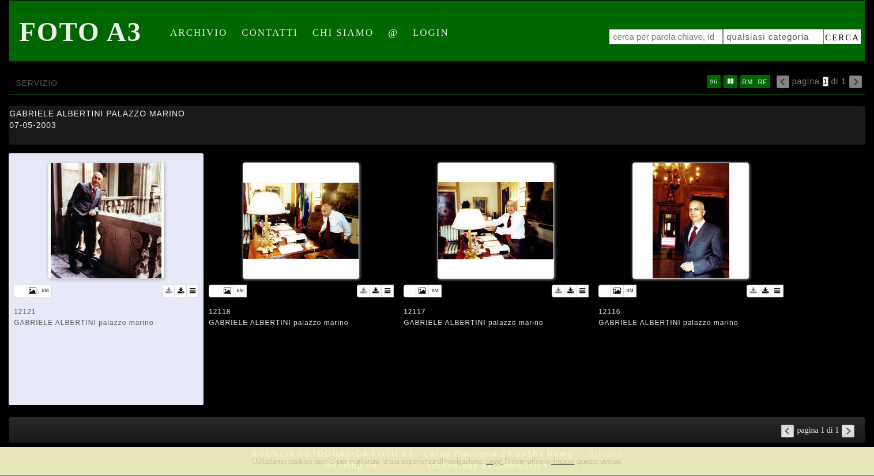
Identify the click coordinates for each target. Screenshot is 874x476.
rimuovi (563, 461)
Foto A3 (80, 32)
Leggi (494, 461)
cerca (842, 37)
